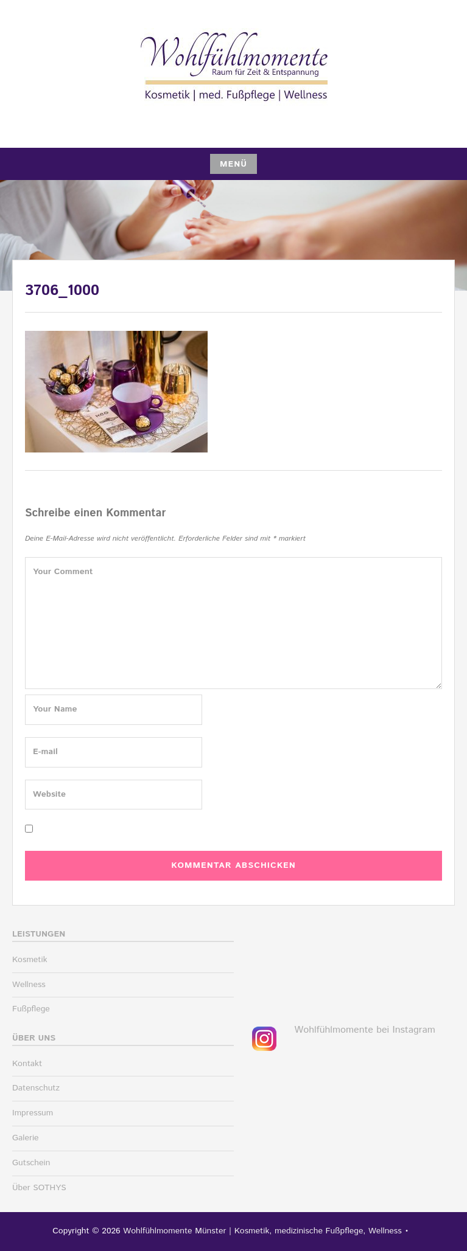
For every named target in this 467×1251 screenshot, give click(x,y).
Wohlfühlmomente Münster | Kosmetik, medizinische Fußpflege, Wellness (262, 1231)
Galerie (25, 1138)
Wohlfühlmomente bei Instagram (365, 1030)
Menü (233, 164)
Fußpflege (31, 1009)
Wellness (29, 985)
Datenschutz (36, 1088)
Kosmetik (29, 960)
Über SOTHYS (39, 1188)
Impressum (32, 1113)
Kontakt (27, 1064)
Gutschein (31, 1163)
